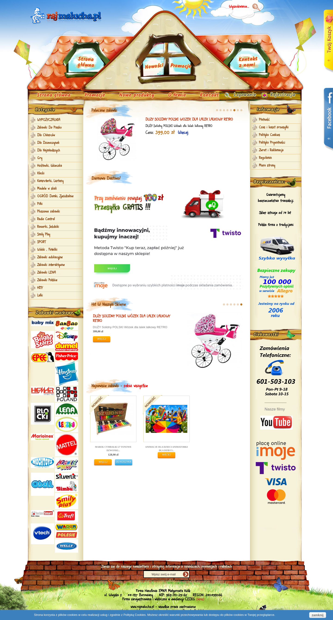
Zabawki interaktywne (51, 265)
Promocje (94, 95)
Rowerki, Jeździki (48, 227)
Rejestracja (281, 95)
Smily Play (43, 234)
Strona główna (54, 95)
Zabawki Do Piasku (49, 127)
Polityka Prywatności (272, 142)
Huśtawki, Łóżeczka (49, 166)
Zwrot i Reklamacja (271, 150)
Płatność (264, 120)
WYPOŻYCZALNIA (48, 120)
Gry (39, 158)
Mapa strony (267, 165)
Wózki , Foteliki (47, 250)
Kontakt (209, 95)
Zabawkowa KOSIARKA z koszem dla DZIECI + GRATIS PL (141, 119)
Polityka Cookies (269, 135)
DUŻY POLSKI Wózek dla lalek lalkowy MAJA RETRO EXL (98, 318)
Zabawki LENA (46, 272)
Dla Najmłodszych (48, 150)
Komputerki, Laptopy (50, 181)
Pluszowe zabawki (48, 211)
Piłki (40, 204)
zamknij (318, 615)
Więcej (130, 133)
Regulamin (265, 158)
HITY (40, 288)
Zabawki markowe (54, 313)
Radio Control (46, 219)
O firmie (177, 95)
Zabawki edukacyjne (50, 257)
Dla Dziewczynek (48, 143)
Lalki (40, 295)
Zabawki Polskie (47, 280)
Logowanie (241, 95)
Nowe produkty (136, 95)
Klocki (40, 173)
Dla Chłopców (46, 135)
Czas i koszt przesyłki (274, 127)
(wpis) (200, 599)
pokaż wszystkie (136, 386)
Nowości (154, 67)
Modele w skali (47, 188)
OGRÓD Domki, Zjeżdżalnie (55, 196)
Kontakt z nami (248, 62)
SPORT (41, 242)
